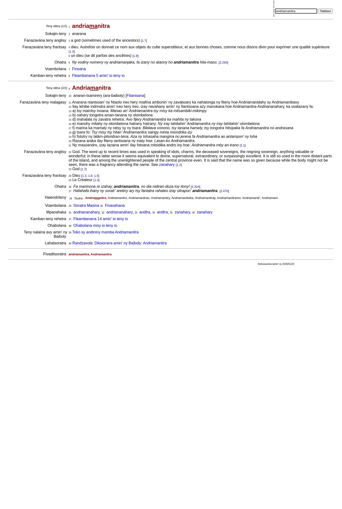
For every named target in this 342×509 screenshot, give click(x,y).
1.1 (243, 145)
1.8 (135, 56)
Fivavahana (115, 205)
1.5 (96, 176)
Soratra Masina (86, 205)
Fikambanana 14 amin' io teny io (100, 219)
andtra (144, 212)
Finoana (79, 69)
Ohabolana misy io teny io (95, 225)
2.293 (223, 62)
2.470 (224, 191)
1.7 (144, 40)
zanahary (167, 165)
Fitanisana (135, 96)
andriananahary (86, 212)
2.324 (196, 186)
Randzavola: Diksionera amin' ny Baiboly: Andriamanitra (119, 243)
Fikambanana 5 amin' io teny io (98, 76)
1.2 (179, 165)
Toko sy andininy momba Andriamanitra (105, 232)
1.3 (72, 51)
